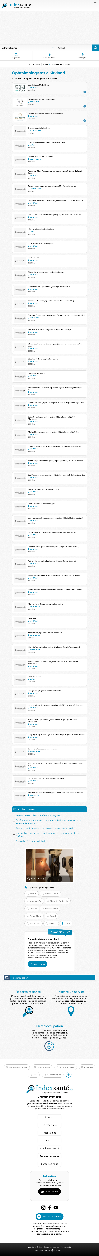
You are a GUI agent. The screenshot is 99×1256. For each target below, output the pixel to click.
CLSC (35, 1074)
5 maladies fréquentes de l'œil (30, 841)
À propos (50, 1117)
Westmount (35, 923)
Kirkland (52, 923)
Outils (49, 1140)
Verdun (33, 893)
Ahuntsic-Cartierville (59, 901)
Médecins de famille (18, 1067)
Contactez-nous (49, 1163)
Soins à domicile (67, 1067)
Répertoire (16, 56)
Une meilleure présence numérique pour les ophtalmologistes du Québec (48, 835)
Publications (49, 1132)
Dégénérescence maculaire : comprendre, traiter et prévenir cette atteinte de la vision (48, 822)
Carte (67, 923)
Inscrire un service (51, 1216)
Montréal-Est (35, 901)
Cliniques (88, 1067)
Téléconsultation (19, 977)
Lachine (33, 908)
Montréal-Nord (51, 893)
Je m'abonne (52, 1191)
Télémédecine (43, 1067)
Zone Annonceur (49, 1156)
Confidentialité (66, 1247)
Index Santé (32, 1247)
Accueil (45, 64)
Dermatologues (54, 1074)
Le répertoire (49, 1124)
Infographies (82, 56)
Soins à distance (49, 56)
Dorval (53, 916)
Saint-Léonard (51, 908)
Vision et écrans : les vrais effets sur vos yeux (38, 815)
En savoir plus (37, 964)
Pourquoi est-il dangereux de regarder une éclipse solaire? (44, 828)
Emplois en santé (49, 1148)
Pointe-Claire (35, 916)
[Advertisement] (49, 27)
